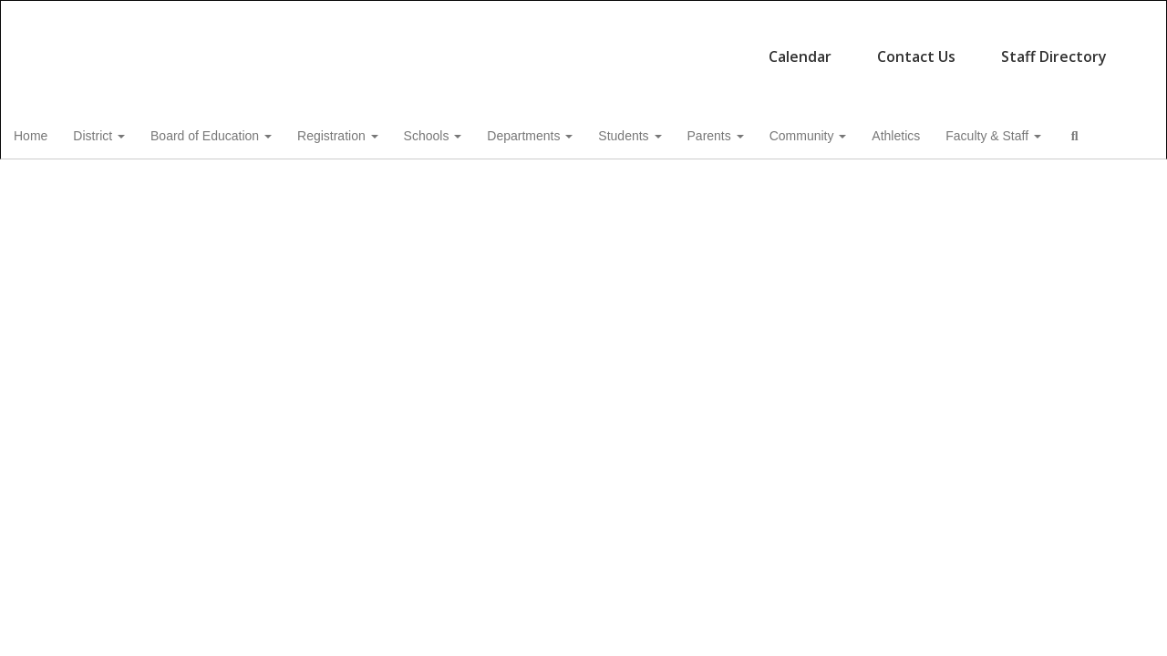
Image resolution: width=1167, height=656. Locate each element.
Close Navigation (134, 186)
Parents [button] (756, 133)
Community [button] (851, 133)
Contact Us (587, 47)
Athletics (940, 133)
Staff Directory (725, 47)
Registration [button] (371, 133)
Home (59, 133)
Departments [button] (567, 133)
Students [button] (668, 133)
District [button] (129, 133)
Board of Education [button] (243, 133)
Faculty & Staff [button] (1040, 133)
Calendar (470, 47)
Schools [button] (468, 133)
